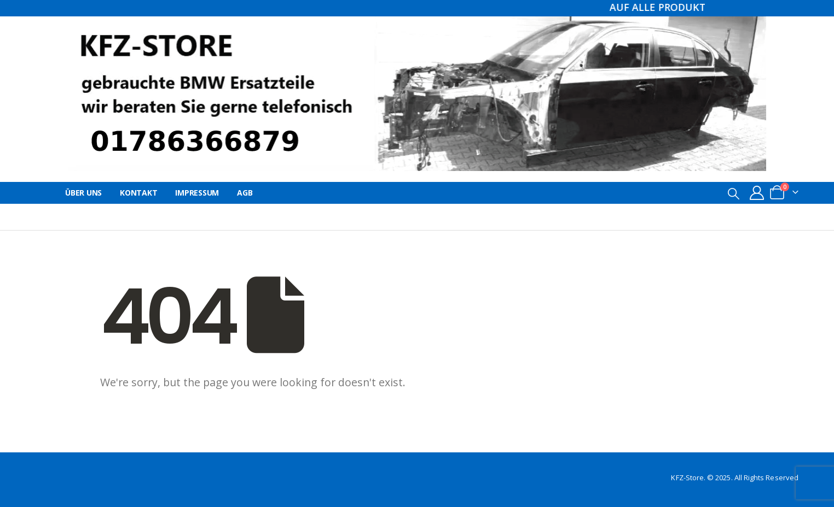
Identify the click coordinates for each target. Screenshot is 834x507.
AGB (244, 192)
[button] (733, 193)
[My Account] (757, 193)
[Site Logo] (417, 93)
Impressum (197, 192)
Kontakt (138, 192)
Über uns (83, 192)
